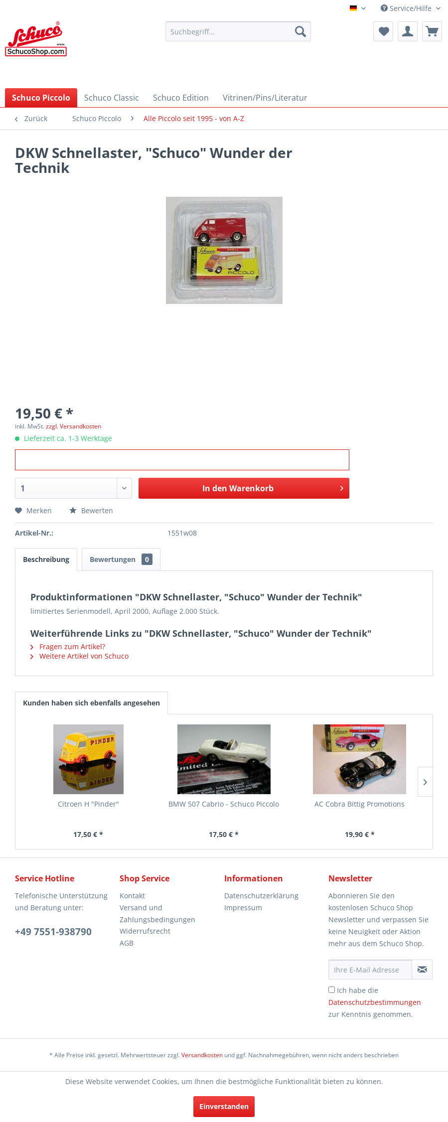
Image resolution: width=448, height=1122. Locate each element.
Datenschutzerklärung (261, 895)
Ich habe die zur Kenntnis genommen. (374, 1002)
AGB (127, 943)
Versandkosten (202, 1055)
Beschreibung (46, 559)
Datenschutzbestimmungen (374, 1002)
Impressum (243, 907)
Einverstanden (224, 1106)
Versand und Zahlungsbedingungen (157, 913)
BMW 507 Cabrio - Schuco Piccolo (223, 804)
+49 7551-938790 (53, 931)
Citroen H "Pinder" (88, 804)
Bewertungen (121, 559)
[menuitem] (238, 31)
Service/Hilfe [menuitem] (407, 8)
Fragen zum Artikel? (67, 646)
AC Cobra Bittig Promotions (359, 804)
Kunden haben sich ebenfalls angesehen (91, 702)
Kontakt (132, 895)
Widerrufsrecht (145, 931)
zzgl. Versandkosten (73, 426)
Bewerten (91, 510)
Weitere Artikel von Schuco (79, 656)
